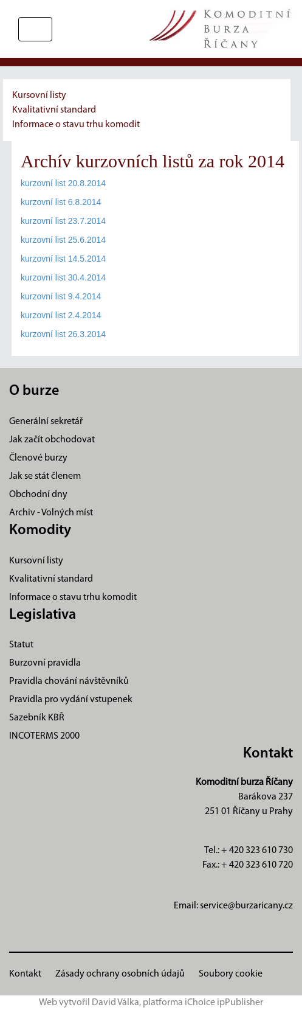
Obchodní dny (38, 495)
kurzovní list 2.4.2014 (61, 315)
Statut (21, 645)
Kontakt (25, 974)
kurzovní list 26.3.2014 (63, 334)
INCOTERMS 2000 (44, 736)
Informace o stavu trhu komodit (76, 125)
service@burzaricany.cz (246, 906)
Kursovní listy (39, 95)
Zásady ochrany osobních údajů (120, 974)
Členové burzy (38, 458)
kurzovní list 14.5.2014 (63, 258)
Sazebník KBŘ (36, 718)
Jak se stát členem (45, 476)
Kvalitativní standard (54, 110)
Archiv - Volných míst (51, 513)
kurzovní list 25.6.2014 (63, 240)
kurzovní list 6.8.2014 (61, 202)
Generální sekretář (46, 422)
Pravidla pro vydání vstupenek (70, 700)
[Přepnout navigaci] (35, 29)
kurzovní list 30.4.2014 (63, 277)
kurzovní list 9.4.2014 (61, 296)
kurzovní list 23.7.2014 (63, 221)
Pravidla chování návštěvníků (69, 681)
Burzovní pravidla (45, 663)
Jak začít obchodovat (52, 440)
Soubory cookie (231, 974)
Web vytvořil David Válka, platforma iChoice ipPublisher (151, 1003)
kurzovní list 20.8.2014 (63, 183)
